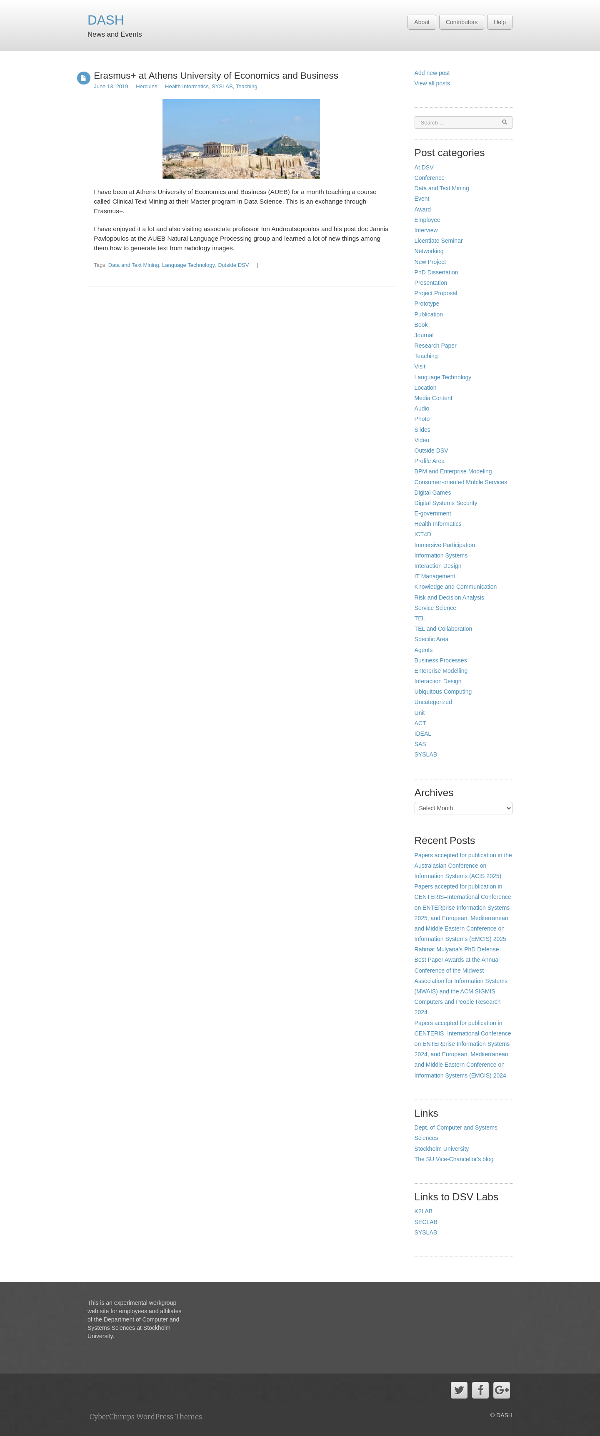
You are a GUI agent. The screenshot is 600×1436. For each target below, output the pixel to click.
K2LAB (424, 1211)
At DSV (424, 167)
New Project (430, 262)
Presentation (431, 282)
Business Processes (441, 660)
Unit (420, 712)
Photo (422, 419)
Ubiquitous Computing (443, 691)
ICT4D (423, 534)
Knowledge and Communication (456, 586)
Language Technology (188, 265)
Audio (422, 408)
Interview (426, 230)
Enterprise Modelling (441, 670)
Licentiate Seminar (439, 240)
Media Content (433, 398)
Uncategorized (433, 702)
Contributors (462, 22)
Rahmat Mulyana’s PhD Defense (457, 949)
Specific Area (432, 639)
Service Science (435, 608)
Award (423, 209)
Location (426, 387)
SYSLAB (222, 86)
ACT (420, 723)
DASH (106, 19)
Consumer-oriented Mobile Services (461, 482)
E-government (433, 513)
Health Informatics (187, 86)
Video (422, 440)
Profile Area (430, 461)
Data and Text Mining (133, 265)
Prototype (427, 303)
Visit (420, 366)
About (422, 22)
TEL (420, 618)
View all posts (432, 83)
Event (422, 198)
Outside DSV (233, 265)
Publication (429, 314)
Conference (430, 177)
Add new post (432, 73)
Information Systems (441, 555)
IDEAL (423, 733)
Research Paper (436, 345)
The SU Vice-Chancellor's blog (454, 1159)
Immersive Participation (445, 545)
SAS (420, 744)
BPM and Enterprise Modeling (453, 471)
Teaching (247, 86)
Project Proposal (436, 293)
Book (421, 324)
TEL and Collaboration (443, 628)
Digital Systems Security (446, 503)
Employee (427, 220)
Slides (422, 429)
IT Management (435, 576)
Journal (424, 335)
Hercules (146, 86)
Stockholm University (442, 1148)
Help (500, 22)
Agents (424, 650)
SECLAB (426, 1222)
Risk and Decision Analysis (449, 597)
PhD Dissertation (436, 272)
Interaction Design (438, 565)
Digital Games (433, 492)
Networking (429, 251)
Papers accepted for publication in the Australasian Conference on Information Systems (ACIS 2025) (463, 865)
